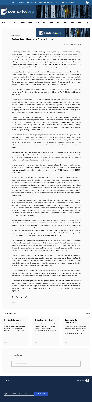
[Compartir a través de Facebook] (12, 297)
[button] (87, 23)
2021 (51, 23)
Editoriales (6, 23)
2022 (44, 23)
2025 (23, 23)
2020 (58, 23)
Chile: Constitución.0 (44, 320)
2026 (15, 23)
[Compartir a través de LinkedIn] (21, 297)
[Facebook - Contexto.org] (87, 2)
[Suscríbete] (41, 394)
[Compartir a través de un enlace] (26, 297)
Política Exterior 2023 (13, 320)
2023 (37, 23)
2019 (65, 23)
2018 (72, 23)
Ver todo (87, 313)
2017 (79, 23)
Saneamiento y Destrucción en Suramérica (71, 321)
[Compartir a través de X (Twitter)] (17, 297)
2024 (30, 23)
